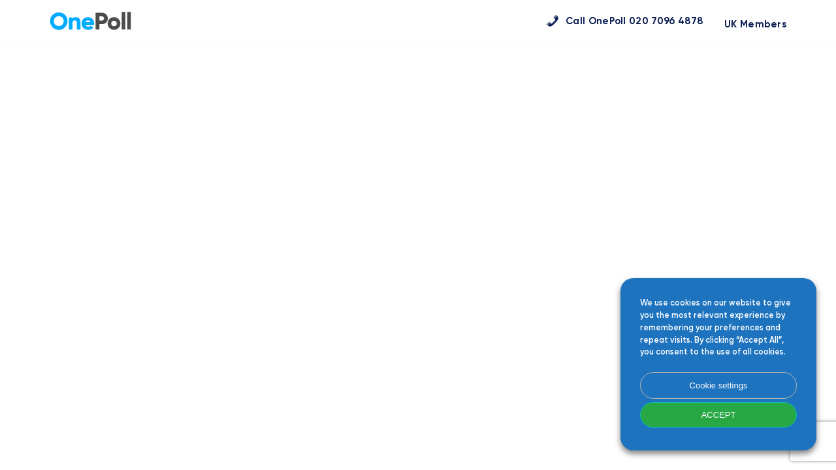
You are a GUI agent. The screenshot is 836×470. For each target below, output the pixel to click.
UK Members (755, 24)
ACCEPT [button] (718, 415)
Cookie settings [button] (719, 385)
